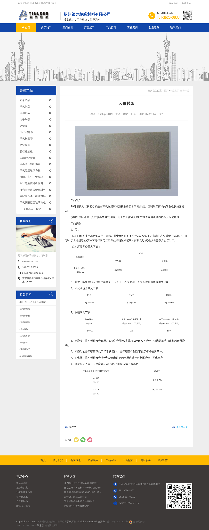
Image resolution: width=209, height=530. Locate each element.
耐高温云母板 (26, 356)
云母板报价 (25, 316)
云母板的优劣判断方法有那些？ (80, 501)
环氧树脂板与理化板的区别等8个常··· (82, 492)
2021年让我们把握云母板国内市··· (81, 483)
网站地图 (173, 3)
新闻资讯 (68, 27)
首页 (26, 27)
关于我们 (46, 27)
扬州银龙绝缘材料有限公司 (53, 521)
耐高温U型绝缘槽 (37, 164)
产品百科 (111, 27)
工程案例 (132, 27)
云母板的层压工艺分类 (75, 496)
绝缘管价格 (22, 483)
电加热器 (37, 113)
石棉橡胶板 (37, 151)
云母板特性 (25, 322)
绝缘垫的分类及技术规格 (76, 506)
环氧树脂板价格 (24, 492)
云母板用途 (25, 309)
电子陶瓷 (37, 119)
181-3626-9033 (30, 267)
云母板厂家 (25, 336)
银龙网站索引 (51, 525)
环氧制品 (37, 106)
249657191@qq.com (32, 273)
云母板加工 (25, 342)
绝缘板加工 (37, 145)
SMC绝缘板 (37, 132)
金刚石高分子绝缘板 (37, 177)
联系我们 (175, 27)
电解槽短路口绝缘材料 (37, 196)
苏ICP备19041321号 (117, 521)
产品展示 (89, 27)
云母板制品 (25, 349)
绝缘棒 (37, 126)
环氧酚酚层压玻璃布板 (37, 202)
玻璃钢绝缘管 (37, 158)
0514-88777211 (30, 261)
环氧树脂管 (37, 138)
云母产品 (37, 100)
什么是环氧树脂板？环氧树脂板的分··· (83, 487)
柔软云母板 (182, 427)
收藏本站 (186, 3)
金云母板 (24, 329)
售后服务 (154, 27)
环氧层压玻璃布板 (37, 170)
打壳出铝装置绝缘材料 (37, 190)
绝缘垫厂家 (22, 487)
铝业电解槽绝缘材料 (37, 183)
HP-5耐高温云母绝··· (37, 209)
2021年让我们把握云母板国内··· (34, 302)
